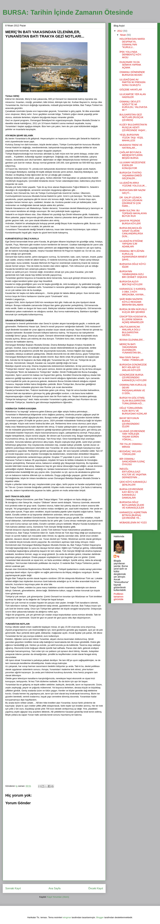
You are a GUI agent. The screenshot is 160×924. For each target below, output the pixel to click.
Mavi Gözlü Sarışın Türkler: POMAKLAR (132, 358)
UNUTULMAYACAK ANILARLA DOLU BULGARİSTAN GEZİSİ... (130, 330)
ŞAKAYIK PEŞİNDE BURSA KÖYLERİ (130, 222)
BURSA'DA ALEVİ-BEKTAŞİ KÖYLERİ (131, 283)
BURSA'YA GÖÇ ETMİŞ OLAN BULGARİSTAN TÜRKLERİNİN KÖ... (132, 400)
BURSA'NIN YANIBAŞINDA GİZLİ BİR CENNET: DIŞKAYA (133, 274)
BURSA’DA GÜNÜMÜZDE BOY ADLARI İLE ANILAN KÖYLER (133, 367)
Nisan (123, 35)
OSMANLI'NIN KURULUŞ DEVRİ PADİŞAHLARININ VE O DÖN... (133, 388)
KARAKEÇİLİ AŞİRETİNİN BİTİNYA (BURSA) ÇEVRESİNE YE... (133, 515)
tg (118, 556)
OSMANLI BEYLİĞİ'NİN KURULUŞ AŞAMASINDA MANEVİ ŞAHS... (133, 255)
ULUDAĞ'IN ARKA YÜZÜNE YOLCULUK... (133, 184)
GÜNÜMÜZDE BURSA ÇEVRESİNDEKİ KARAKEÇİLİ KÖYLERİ (133, 377)
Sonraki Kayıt (13, 888)
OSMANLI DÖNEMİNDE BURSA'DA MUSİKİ (132, 73)
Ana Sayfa (54, 888)
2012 (120, 31)
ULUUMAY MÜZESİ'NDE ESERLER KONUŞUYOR (133, 165)
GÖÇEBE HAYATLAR (131, 89)
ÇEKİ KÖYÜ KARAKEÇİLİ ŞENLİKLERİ (133, 483)
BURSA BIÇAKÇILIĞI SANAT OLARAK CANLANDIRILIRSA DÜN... (131, 232)
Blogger (100, 917)
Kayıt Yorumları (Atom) (58, 897)
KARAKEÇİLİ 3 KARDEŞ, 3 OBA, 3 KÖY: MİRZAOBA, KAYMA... (133, 292)
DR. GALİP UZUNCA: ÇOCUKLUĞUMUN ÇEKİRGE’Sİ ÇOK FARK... (131, 201)
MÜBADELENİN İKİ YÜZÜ (133, 522)
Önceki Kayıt (95, 888)
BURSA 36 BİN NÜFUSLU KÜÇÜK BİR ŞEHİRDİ (133, 310)
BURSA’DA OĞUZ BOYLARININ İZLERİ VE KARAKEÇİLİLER (132, 505)
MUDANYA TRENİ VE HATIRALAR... (131, 146)
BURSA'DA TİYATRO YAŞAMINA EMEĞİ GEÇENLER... (131, 175)
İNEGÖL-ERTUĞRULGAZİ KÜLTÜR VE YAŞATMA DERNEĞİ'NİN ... (133, 473)
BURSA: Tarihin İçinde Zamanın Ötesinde (68, 12)
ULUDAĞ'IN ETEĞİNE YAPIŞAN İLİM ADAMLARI (131, 244)
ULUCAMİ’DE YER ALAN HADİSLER (133, 95)
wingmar (67, 917)
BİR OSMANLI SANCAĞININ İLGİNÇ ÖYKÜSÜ (132, 461)
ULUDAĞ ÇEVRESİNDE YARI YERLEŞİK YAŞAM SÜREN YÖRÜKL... (132, 435)
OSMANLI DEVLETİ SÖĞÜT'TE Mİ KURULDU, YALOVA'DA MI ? (133, 105)
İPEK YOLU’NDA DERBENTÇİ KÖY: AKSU (131, 55)
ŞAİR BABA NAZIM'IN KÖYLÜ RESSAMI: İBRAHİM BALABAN (131, 302)
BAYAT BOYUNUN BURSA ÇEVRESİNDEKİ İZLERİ (129, 422)
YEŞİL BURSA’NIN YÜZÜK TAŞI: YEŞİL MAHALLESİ (131, 137)
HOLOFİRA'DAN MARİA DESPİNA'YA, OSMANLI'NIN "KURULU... (132, 43)
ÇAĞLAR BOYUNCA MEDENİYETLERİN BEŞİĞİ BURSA (131, 155)
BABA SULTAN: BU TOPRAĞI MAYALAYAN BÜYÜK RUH (133, 213)
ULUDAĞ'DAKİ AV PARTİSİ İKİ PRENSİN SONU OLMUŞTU (132, 82)
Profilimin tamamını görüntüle (118, 597)
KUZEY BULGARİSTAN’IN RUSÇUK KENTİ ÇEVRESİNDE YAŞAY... (133, 127)
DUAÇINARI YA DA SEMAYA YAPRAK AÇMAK (130, 65)
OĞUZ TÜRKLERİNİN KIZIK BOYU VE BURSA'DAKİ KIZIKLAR (133, 411)
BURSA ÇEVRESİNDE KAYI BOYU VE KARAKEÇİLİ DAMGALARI (131, 493)
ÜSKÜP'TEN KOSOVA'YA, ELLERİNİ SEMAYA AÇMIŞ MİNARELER (133, 319)
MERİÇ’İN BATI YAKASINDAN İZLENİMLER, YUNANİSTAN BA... (131, 348)
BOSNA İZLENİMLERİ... (132, 339)
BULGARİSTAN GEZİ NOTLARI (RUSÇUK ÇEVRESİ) (131, 117)
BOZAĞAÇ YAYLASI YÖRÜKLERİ (130, 452)
